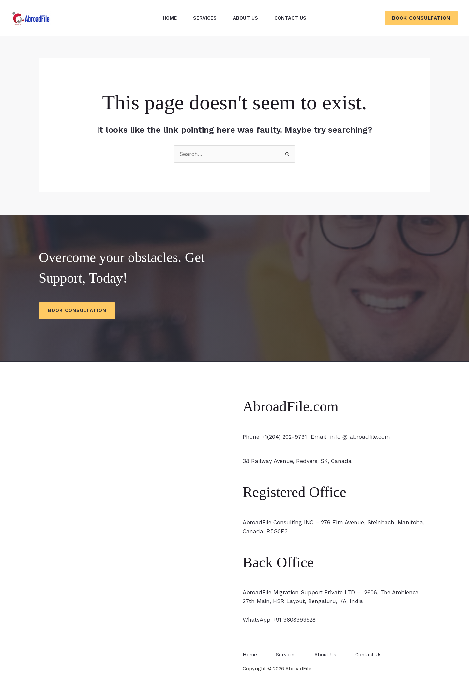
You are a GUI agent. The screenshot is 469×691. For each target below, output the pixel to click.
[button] (421, 18)
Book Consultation (77, 310)
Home (170, 18)
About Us (245, 18)
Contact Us (290, 18)
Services (205, 18)
